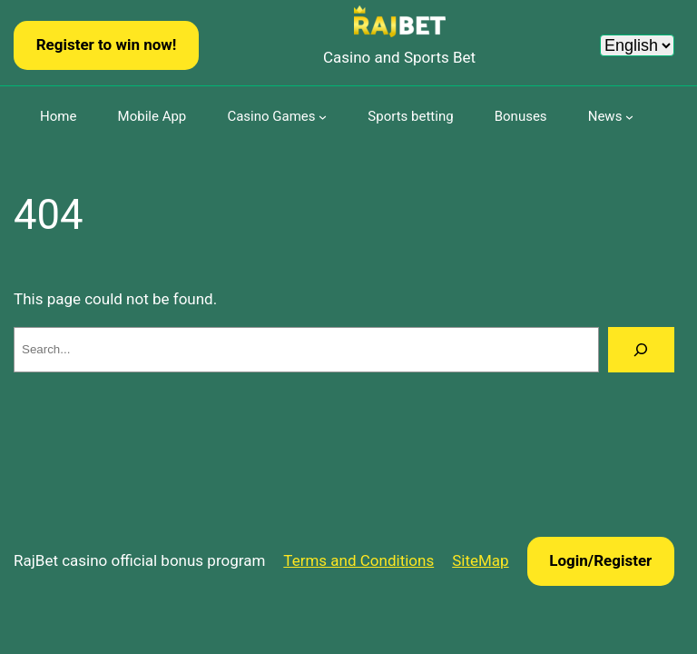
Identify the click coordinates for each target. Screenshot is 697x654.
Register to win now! (106, 44)
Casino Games (271, 116)
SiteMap (480, 560)
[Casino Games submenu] (323, 117)
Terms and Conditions (358, 560)
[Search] (641, 350)
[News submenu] (629, 117)
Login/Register (600, 560)
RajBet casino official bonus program (139, 560)
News (605, 116)
